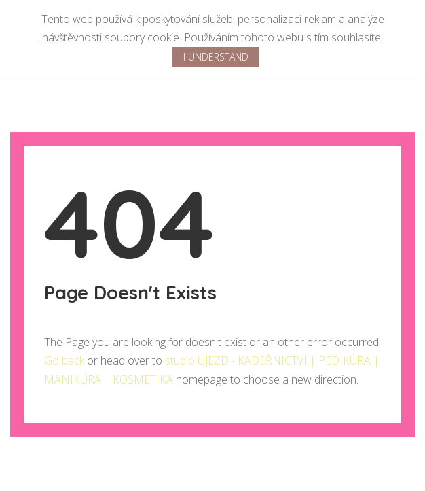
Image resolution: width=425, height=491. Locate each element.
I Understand (215, 56)
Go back (64, 360)
